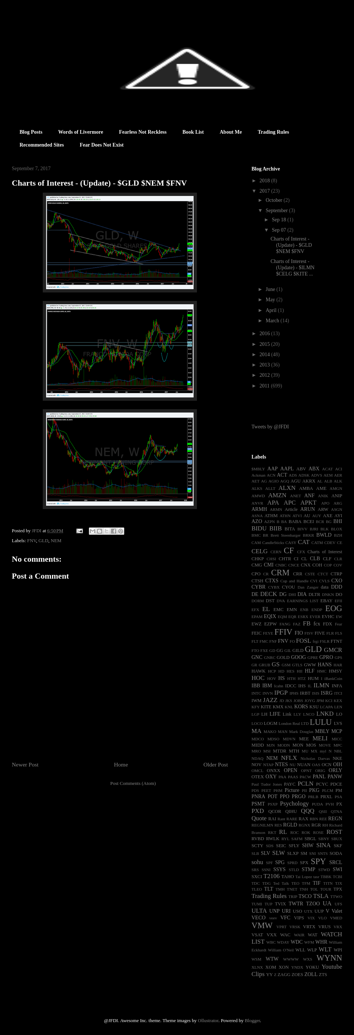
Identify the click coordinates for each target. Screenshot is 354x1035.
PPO (284, 796)
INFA (337, 685)
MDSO (273, 739)
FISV (309, 633)
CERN (275, 552)
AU (306, 515)
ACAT (327, 469)
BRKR (308, 535)
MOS (311, 745)
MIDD (257, 745)
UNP (274, 911)
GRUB (264, 665)
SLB (255, 853)
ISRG (327, 693)
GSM (286, 665)
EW (339, 616)
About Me (231, 132)
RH (325, 825)
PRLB (313, 796)
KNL (289, 707)
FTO (255, 650)
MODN (283, 745)
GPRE (313, 657)
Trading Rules (273, 132)
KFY (255, 707)
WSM (256, 959)
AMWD (258, 496)
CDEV (329, 542)
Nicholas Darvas (315, 758)
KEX (338, 700)
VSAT (257, 934)
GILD (297, 650)
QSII (323, 811)
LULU (321, 722)
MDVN (289, 739)
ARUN (307, 509)
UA (327, 903)
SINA (323, 845)
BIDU (259, 528)
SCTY (257, 845)
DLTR (314, 594)
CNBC (281, 565)
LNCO (308, 714)
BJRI (314, 529)
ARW (323, 509)
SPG (280, 862)
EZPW (270, 624)
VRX (337, 927)
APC (290, 502)
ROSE (318, 832)
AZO (256, 521)
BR (265, 535)
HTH (291, 678)
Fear (338, 624)
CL (304, 558)
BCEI (308, 521)
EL (266, 609)
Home (121, 764)
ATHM (271, 515)
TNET (292, 889)
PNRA (258, 796)
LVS (338, 723)
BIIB (276, 528)
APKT (309, 502)
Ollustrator (208, 1020)
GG (280, 650)
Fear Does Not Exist (102, 145)
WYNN (329, 957)
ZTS (323, 974)
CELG (259, 551)
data (325, 587)
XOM (271, 967)
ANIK (323, 496)
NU (292, 764)
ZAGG (284, 974)
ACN (271, 475)
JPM (320, 700)
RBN (314, 819)
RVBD (257, 838)
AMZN (277, 495)
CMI (268, 565)
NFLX (289, 757)
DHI (292, 594)
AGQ (284, 481)
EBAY (326, 600)
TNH (303, 889)
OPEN (291, 770)
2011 (265, 386)
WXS (307, 959)
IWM (256, 700)
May (271, 299)
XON (284, 967)
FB (307, 623)
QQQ (307, 810)
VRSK (295, 927)
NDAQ (257, 758)
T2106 (271, 876)
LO (339, 714)
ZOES (297, 974)
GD (272, 650)
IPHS (293, 693)
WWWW (291, 959)
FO (292, 641)
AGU (296, 481)
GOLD (283, 657)
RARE (292, 819)
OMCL (257, 770)
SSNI (265, 869)
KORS (301, 706)
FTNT (336, 641)
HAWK (258, 671)
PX (339, 804)
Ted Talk (281, 883)
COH (317, 565)
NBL (338, 751)
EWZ (256, 624)
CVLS (324, 581)
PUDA (317, 804)
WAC (285, 934)
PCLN (305, 783)
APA (273, 502)
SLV (265, 853)
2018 (265, 180)
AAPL (287, 468)
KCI (328, 700)
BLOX (336, 529)
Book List (193, 132)
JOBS (298, 700)
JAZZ (270, 700)
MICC (337, 739)
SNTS (322, 853)
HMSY (335, 671)
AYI (338, 515)
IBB (255, 685)
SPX (304, 862)
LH (264, 714)
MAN (282, 731)
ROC (294, 832)
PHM (278, 790)
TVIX (280, 903)
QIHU (291, 811)
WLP (312, 949)
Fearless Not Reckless (143, 132)
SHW (307, 845)
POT (272, 796)
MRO (256, 751)
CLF (327, 558)
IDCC (290, 685)
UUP (319, 911)
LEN (338, 707)
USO (297, 911)
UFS (338, 904)
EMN (292, 609)
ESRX (303, 616)
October (275, 200)
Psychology (294, 803)
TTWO (336, 896)
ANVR (257, 503)
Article (291, 509)
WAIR (299, 935)
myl (323, 751)
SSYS (279, 869)
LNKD (325, 713)
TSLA (321, 895)
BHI (337, 521)
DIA (302, 594)
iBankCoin (333, 678)
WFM (309, 942)
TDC (255, 883)
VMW (262, 925)
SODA (336, 853)
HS (281, 678)
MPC (337, 745)
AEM (328, 475)
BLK (324, 529)
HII (300, 671)
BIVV (302, 529)
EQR (292, 616)
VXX (272, 934)
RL (283, 831)
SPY (318, 861)
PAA (282, 777)
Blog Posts (31, 132)
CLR (338, 559)
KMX (278, 706)
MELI (319, 738)
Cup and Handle (294, 581)
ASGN (336, 509)
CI (296, 558)
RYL (285, 838)
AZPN (269, 521)
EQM (282, 616)
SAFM (296, 838)
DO (339, 594)
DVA (281, 601)
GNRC (269, 657)
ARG (337, 503)
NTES (281, 764)
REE (323, 819)
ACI (338, 469)
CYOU (288, 587)
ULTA (259, 910)
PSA (338, 796)
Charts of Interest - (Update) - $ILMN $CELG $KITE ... (293, 268)
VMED (336, 918)
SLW (278, 852)
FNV (31, 540)
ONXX (273, 770)
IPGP (281, 692)
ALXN (287, 487)
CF (289, 550)
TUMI (256, 904)
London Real (289, 723)
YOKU (312, 967)
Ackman (258, 475)
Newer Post (25, 764)
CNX (306, 565)
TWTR (296, 903)
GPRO (326, 657)
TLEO (256, 889)
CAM (256, 542)
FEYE (268, 633)
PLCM (327, 790)
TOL (314, 889)
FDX (327, 624)
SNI (312, 853)
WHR (321, 942)
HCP (272, 671)
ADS (293, 475)
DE (254, 594)
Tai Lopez (303, 876)
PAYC (289, 784)
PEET (266, 790)
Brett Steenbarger (286, 535)
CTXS (271, 580)
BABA (295, 521)
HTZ (302, 678)
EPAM (257, 616)
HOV (271, 678)
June (271, 289)
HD (281, 671)
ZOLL (310, 974)
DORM (257, 601)
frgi (316, 641)
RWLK (272, 838)
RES (278, 825)
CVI (313, 581)
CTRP (337, 573)
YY (269, 974)
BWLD (324, 535)
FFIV (283, 631)
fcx (316, 624)
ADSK (303, 475)
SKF (338, 845)
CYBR (258, 587)
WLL (300, 949)
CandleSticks (273, 542)
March (273, 320)
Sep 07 (279, 230)
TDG (266, 883)
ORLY (335, 770)
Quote (259, 818)
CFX (301, 552)
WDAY (283, 942)
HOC (257, 677)
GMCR (333, 649)
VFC (285, 917)
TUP (268, 904)
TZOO (313, 903)
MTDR (279, 751)
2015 (265, 344)
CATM (317, 542)
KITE (266, 706)
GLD (43, 540)
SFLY (294, 845)
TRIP (292, 896)
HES (290, 671)
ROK (306, 832)
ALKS (256, 488)
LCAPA (326, 707)
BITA (290, 528)
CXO (336, 580)
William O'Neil (281, 950)
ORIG (320, 770)
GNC (257, 657)
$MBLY (258, 469)
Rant (281, 819)
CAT (304, 541)
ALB (328, 481)
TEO (295, 883)
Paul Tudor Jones (266, 784)
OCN (327, 764)
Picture (292, 790)
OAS (316, 764)
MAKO (270, 731)
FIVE (320, 633)
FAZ (296, 624)
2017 (265, 191)
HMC (322, 671)
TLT (268, 889)
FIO (299, 633)
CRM (280, 572)
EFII (338, 601)
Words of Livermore (80, 132)
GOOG (298, 657)
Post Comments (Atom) (133, 783)
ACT (282, 475)
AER (338, 475)
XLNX (257, 967)
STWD (324, 869)
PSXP (273, 804)
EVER (315, 616)
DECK (268, 593)
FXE (264, 650)
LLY (297, 714)
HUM (313, 678)
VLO (322, 918)
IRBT (305, 693)
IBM (267, 685)
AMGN (336, 488)
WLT (325, 949)
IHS (302, 685)
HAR (337, 665)
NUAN (303, 764)
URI (286, 911)
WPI (338, 949)
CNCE (293, 565)
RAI (272, 818)
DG (283, 594)
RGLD (290, 825)
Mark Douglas (301, 731)
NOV (256, 764)
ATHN (285, 515)
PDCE (336, 784)
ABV (301, 468)
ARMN (276, 509)
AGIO (273, 481)
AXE (328, 515)
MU (305, 751)
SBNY (323, 838)
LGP (255, 714)
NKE (337, 758)
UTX (308, 911)
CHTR (285, 558)
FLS (338, 633)
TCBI (337, 876)
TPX (337, 889)
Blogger (252, 1020)
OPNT (306, 770)
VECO (258, 917)
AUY (316, 515)
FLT (254, 641)
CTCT (322, 574)
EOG (333, 608)
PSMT (258, 804)
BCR (320, 521)
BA (284, 521)
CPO (256, 573)
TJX (338, 883)
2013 (265, 365)
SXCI (256, 876)
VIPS (299, 917)
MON (297, 745)
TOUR (325, 889)
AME (321, 488)
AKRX (309, 481)
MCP (336, 731)
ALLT (270, 488)
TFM (306, 883)
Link (287, 714)
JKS (288, 700)
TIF (316, 883)
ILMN (321, 685)
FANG (285, 624)
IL (310, 686)
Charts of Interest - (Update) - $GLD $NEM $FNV (291, 245)
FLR (330, 633)
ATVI (297, 515)
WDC (297, 942)
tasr (316, 876)
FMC (264, 641)
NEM (56, 540)
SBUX (336, 838)
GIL (287, 650)
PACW (305, 777)
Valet (337, 911)
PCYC (322, 784)
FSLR (325, 641)
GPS (339, 657)
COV (337, 565)
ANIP (337, 495)
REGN (335, 818)
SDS (270, 845)
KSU (314, 706)
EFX (255, 609)
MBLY (322, 731)
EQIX (270, 616)
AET (255, 481)
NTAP (268, 764)
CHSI (271, 559)
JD (281, 700)
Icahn (278, 686)
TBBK (326, 876)
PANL (319, 776)
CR (266, 574)
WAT (312, 934)
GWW (310, 664)
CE (339, 542)
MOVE (325, 745)
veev (273, 918)
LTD (305, 723)
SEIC (281, 845)
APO (325, 503)
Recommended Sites (42, 145)
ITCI (338, 693)
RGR (316, 825)
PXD (257, 810)
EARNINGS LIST (302, 601)
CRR (297, 573)
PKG (314, 790)
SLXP (293, 853)
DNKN (328, 594)
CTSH (257, 580)
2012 (265, 375)
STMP (308, 869)
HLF (309, 671)
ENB (304, 609)
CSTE (310, 574)
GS (276, 664)
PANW (334, 776)
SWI (337, 869)
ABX (314, 468)
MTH (294, 751)
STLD (294, 869)
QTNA (336, 811)
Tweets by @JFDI (270, 426)
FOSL (303, 640)
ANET (295, 496)
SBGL (310, 838)
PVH (330, 804)
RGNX (304, 825)
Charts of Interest (325, 551)
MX (314, 751)
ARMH (259, 509)
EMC (279, 609)
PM (339, 790)
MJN (271, 745)
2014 (265, 354)
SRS (255, 869)
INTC (256, 693)
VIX (311, 918)
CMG (256, 565)
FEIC (256, 633)
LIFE (275, 714)
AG (264, 481)
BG (329, 521)
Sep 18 (279, 219)
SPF (269, 862)
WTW (272, 959)
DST (270, 600)
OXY (271, 776)
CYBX (274, 587)
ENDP (317, 609)
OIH (337, 764)
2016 (265, 333)
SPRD (292, 862)
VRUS (324, 926)
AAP (272, 468)
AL (320, 481)
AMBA (306, 488)
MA (256, 730)
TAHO (287, 876)
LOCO (257, 723)
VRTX (309, 926)
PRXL (326, 796)
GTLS (297, 665)
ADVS (316, 475)
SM (304, 853)
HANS (324, 664)
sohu (257, 862)
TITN (328, 883)
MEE (304, 738)
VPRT (281, 927)
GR (254, 665)
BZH (338, 535)
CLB (315, 558)
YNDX (297, 967)
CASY (290, 542)
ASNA (257, 515)
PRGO (298, 796)
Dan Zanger (308, 587)
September (277, 210)
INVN (268, 693)
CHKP (257, 558)
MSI (267, 751)
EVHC (328, 616)
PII (304, 790)
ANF (309, 495)
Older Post (216, 764)
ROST (334, 831)
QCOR (274, 811)
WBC (270, 942)
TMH (280, 889)
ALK (338, 481)
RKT (272, 832)
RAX (304, 818)
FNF (273, 641)
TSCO (305, 896)
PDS (255, 790)
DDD (336, 587)
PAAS (293, 777)
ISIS (315, 693)
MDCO (257, 739)
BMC (256, 535)
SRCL (335, 862)
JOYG (310, 700)
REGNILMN (262, 825)
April (272, 310)
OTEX (257, 776)
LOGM (270, 723)
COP (328, 565)
